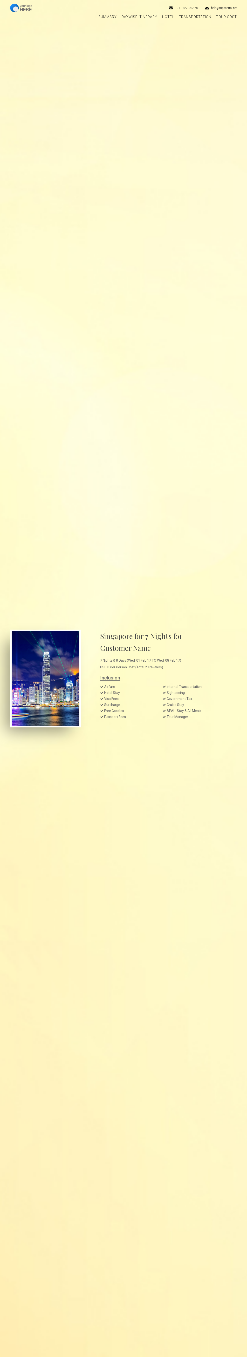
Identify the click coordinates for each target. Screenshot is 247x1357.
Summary (107, 17)
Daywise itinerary (139, 17)
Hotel (168, 17)
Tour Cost (226, 17)
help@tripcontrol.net (224, 8)
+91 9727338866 (186, 8)
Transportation (195, 17)
